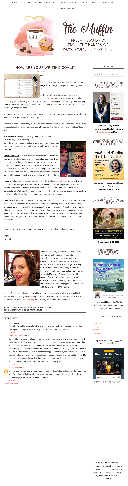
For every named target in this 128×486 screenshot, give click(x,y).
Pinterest (97, 333)
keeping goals (40, 307)
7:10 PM (12, 380)
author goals (13, 307)
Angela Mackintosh (17, 336)
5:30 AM (12, 332)
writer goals (23, 310)
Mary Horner (14, 367)
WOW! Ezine (26, 3)
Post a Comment (11, 383)
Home (14, 3)
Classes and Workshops (46, 3)
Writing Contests (69, 3)
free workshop (103, 132)
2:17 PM (12, 364)
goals (30, 307)
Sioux (11, 323)
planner (50, 307)
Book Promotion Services (104, 3)
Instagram (97, 326)
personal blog (28, 299)
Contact (84, 3)
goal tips (23, 307)
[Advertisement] (108, 422)
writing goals (36, 310)
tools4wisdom (10, 310)
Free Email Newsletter (64, 8)
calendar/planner (47, 98)
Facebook (97, 323)
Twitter (96, 330)
